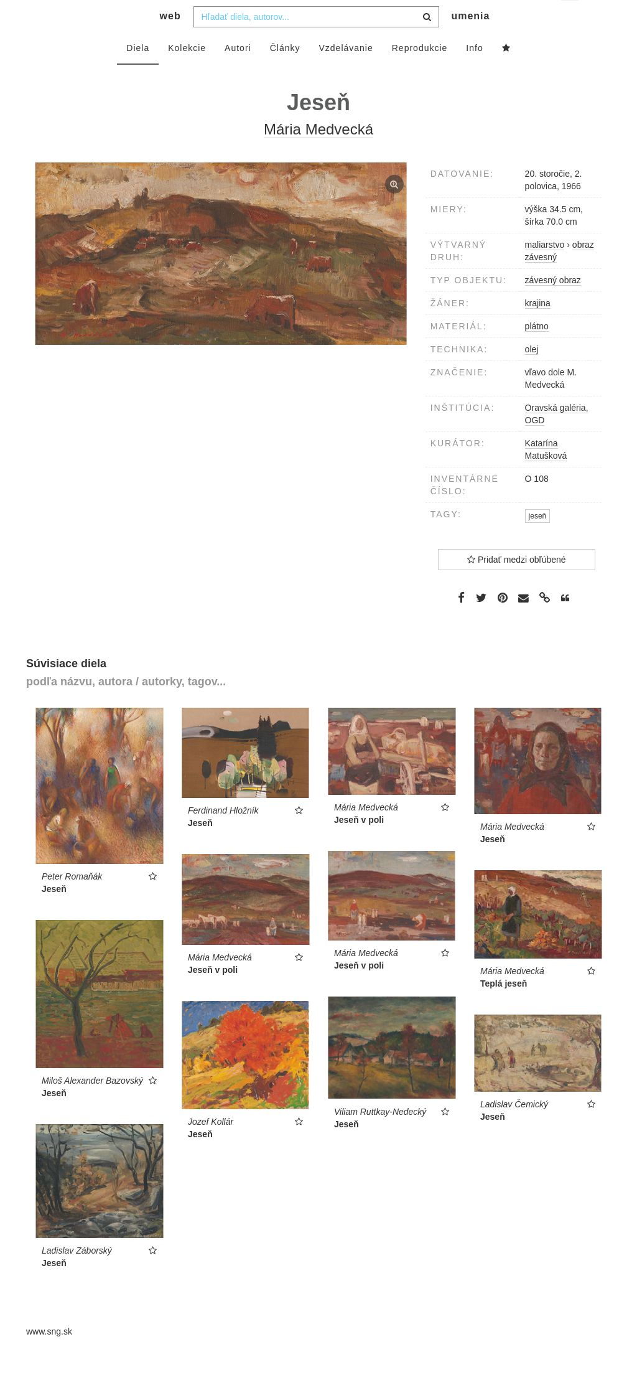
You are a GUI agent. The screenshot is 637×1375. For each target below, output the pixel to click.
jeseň (538, 541)
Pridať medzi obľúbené (516, 584)
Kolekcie (187, 73)
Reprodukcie (420, 73)
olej (532, 374)
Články (285, 73)
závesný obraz (553, 305)
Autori (238, 73)
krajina (538, 328)
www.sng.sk (49, 1356)
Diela (137, 73)
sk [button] (571, 19)
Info (474, 73)
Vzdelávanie (345, 73)
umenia (470, 40)
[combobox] (316, 41)
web (170, 40)
